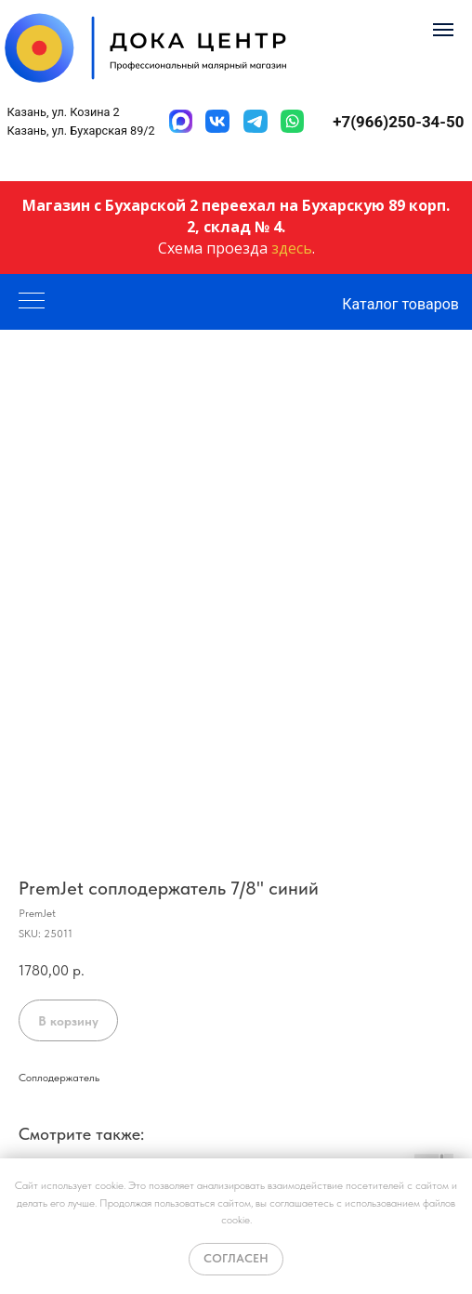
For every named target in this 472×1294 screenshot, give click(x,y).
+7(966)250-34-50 (398, 121)
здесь (291, 248)
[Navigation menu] (443, 29)
